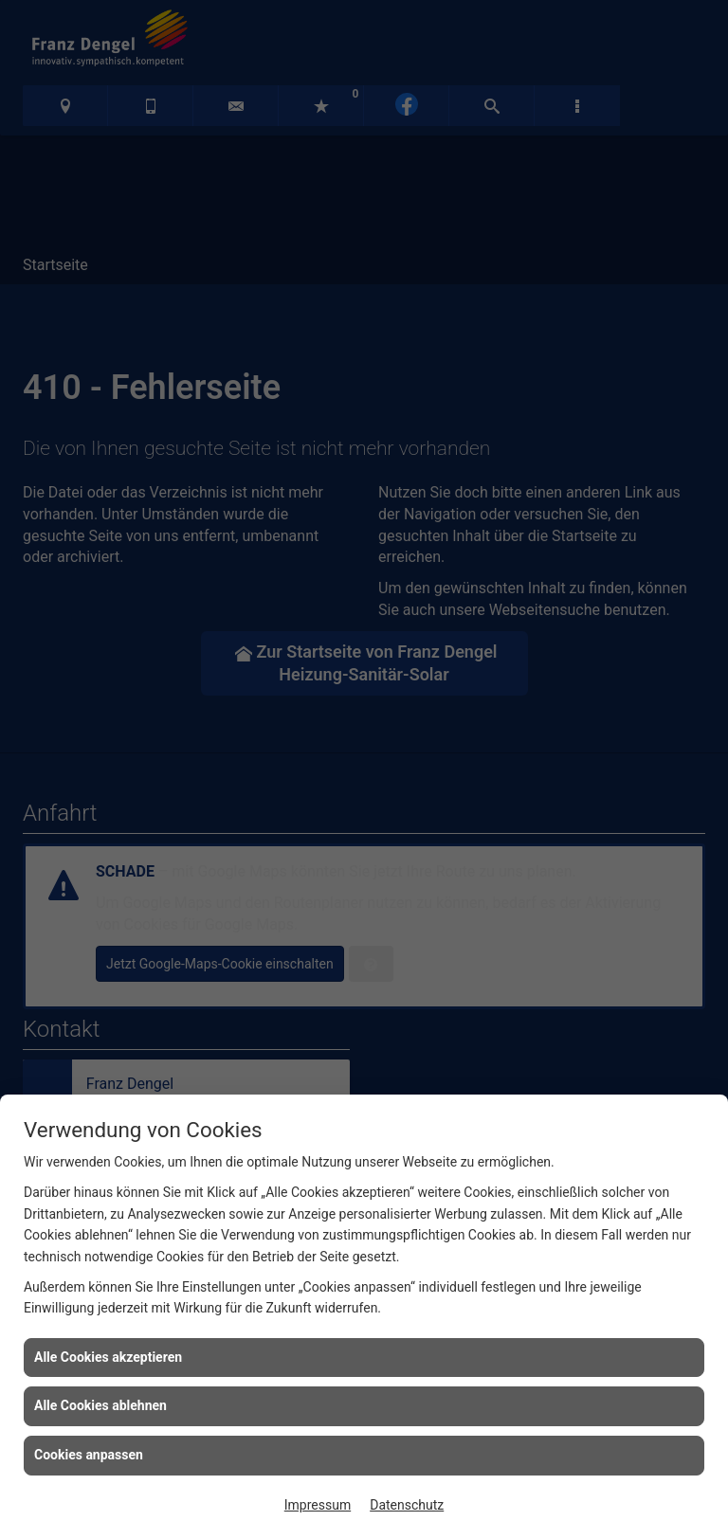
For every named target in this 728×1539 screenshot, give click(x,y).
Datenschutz (407, 1504)
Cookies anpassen (88, 1454)
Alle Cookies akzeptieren (108, 1357)
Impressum (317, 1504)
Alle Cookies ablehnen (100, 1405)
